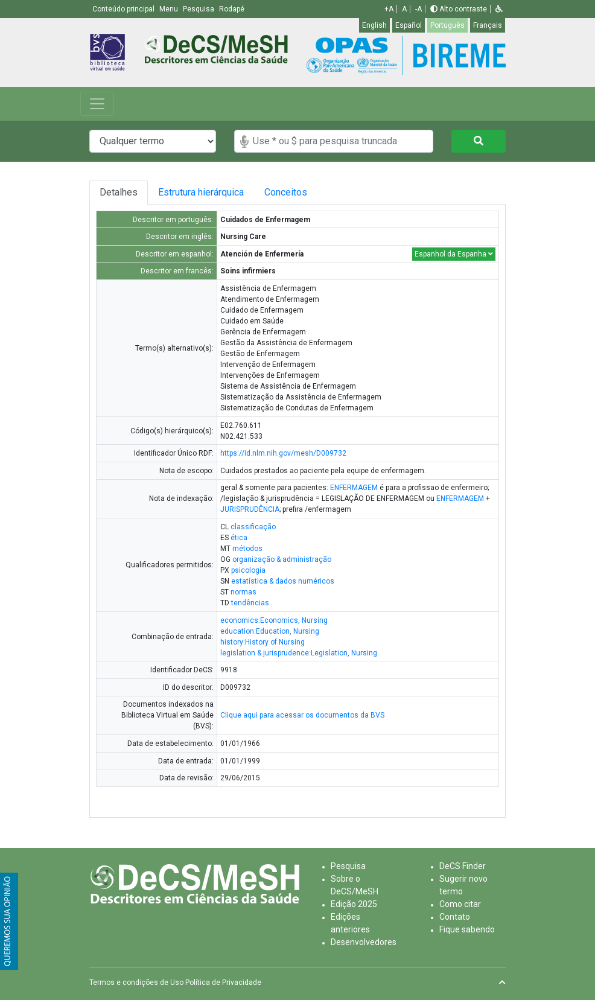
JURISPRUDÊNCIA (249, 509)
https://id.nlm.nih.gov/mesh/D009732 (283, 453)
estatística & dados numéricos (282, 581)
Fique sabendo (467, 929)
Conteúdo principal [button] (124, 9)
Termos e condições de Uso (136, 982)
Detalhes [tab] (119, 192)
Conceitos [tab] (291, 192)
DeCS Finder (462, 866)
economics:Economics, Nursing (274, 620)
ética (239, 537)
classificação (253, 527)
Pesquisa (348, 866)
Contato (454, 917)
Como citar (460, 904)
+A (388, 9)
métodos (247, 548)
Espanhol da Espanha (454, 254)
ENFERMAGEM (354, 487)
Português (447, 25)
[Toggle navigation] (97, 104)
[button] (499, 9)
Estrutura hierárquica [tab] (201, 192)
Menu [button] (169, 9)
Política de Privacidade (223, 982)
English (374, 25)
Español (408, 25)
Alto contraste (458, 9)
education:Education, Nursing (269, 631)
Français (487, 25)
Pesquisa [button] (199, 9)
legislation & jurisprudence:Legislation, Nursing (298, 653)
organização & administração (281, 559)
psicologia (248, 570)
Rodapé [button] (231, 9)
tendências (250, 603)
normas (243, 592)
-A (418, 9)
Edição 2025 (354, 904)
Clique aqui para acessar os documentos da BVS (302, 715)
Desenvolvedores (363, 942)
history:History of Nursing (262, 642)
